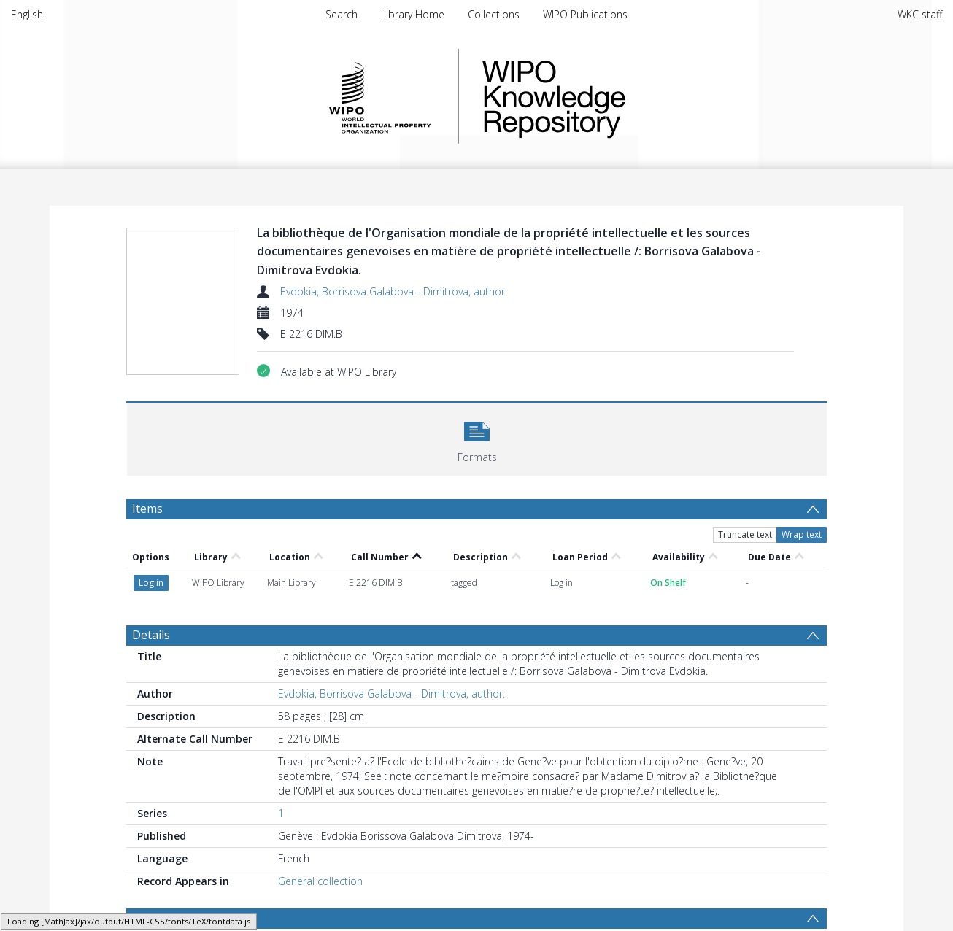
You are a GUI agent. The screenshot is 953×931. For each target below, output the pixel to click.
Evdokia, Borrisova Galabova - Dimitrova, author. (393, 291)
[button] (477, 437)
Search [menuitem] (341, 14)
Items (147, 509)
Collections (494, 14)
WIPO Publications (585, 14)
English (27, 14)
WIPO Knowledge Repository (613, 96)
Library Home (412, 14)
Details (151, 583)
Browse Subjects (177, 866)
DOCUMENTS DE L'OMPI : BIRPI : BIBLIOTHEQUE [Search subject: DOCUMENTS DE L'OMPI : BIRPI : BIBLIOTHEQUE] (254, 891)
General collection (320, 829)
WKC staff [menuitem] (920, 14)
